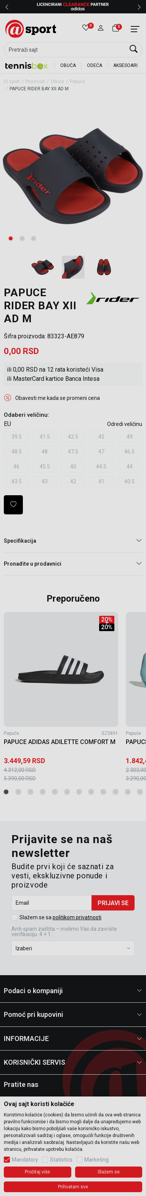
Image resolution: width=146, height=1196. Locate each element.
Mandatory (25, 1159)
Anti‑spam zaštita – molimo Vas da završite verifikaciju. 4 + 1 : (64, 931)
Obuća (57, 81)
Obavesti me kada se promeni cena (57, 398)
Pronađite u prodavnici (73, 564)
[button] (100, 28)
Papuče (77, 81)
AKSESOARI (125, 65)
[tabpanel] (73, 175)
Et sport (12, 81)
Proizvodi (35, 81)
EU (7, 423)
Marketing (96, 1159)
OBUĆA (68, 65)
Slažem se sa (60, 917)
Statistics (61, 1159)
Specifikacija (73, 541)
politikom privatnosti (77, 917)
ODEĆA (94, 65)
